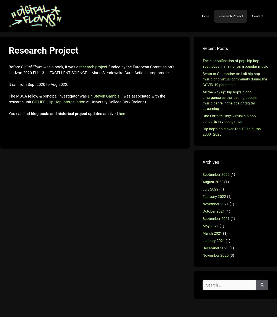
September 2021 (216, 218)
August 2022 (213, 182)
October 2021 (214, 211)
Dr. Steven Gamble (103, 96)
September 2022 (216, 174)
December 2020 (216, 248)
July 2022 (210, 189)
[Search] (262, 285)
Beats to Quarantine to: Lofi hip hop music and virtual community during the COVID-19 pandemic (235, 79)
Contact (257, 16)
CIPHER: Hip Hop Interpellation (58, 102)
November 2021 (216, 204)
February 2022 (214, 196)
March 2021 (212, 233)
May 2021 (211, 226)
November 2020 (216, 255)
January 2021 (214, 241)
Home (205, 16)
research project (93, 67)
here (122, 113)
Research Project (230, 16)
